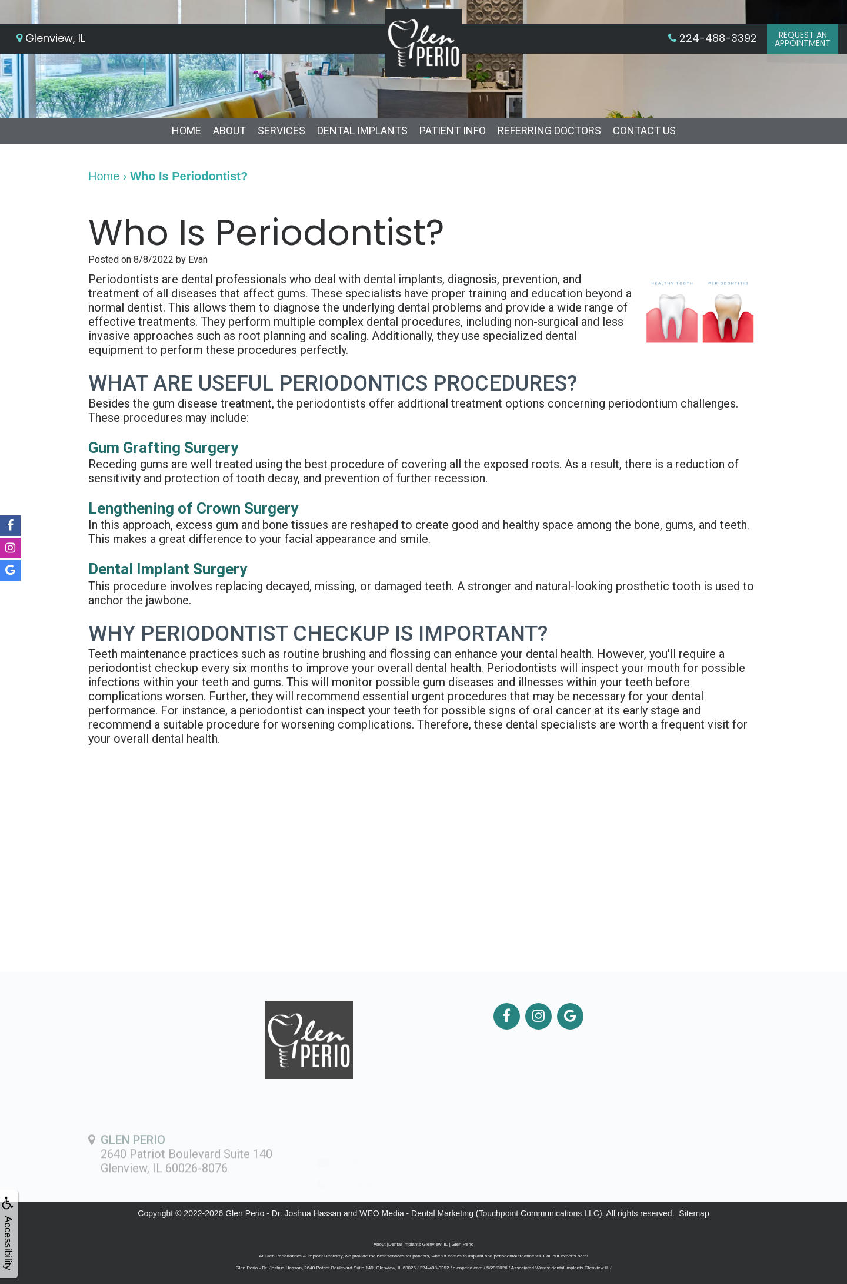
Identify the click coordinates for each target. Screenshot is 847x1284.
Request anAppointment (803, 39)
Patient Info (452, 130)
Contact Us (644, 130)
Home (186, 130)
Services (281, 130)
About (229, 130)
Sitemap (694, 1213)
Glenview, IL (50, 38)
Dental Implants (362, 130)
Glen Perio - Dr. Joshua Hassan (283, 1213)
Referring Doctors (549, 130)
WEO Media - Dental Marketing (416, 1213)
